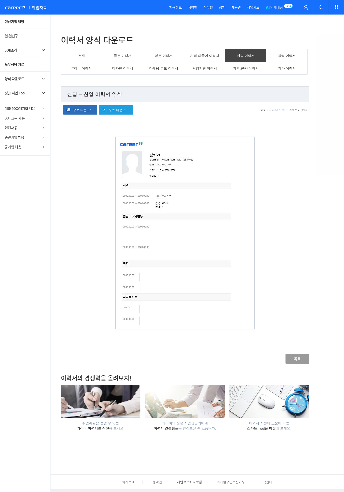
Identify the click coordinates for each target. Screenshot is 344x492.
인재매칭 (274, 10)
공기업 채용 (13, 146)
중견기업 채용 (14, 137)
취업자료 (253, 7)
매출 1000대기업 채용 (20, 108)
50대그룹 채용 (15, 118)
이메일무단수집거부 (231, 482)
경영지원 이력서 (204, 68)
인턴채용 (11, 127)
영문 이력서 (163, 55)
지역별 (192, 7)
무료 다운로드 (83, 110)
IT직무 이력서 (81, 68)
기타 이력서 (287, 68)
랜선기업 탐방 (14, 21)
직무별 (208, 7)
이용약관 (156, 482)
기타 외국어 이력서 (204, 55)
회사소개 (128, 482)
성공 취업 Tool (15, 93)
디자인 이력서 (122, 68)
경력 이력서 (287, 55)
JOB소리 (11, 50)
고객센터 (266, 482)
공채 (222, 7)
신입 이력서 (246, 55)
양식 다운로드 (14, 78)
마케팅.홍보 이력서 (163, 68)
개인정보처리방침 (189, 482)
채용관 (236, 7)
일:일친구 (11, 35)
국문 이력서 (123, 55)
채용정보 (175, 7)
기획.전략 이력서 (246, 68)
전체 (81, 55)
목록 (297, 358)
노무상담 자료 (14, 64)
